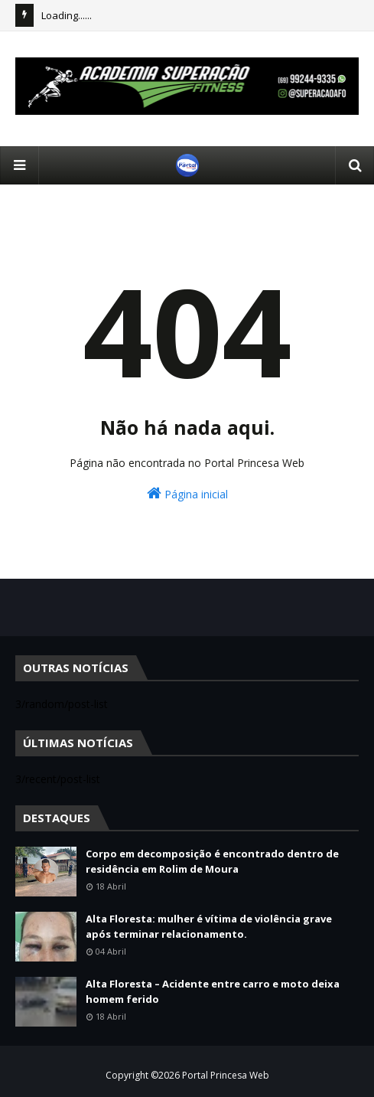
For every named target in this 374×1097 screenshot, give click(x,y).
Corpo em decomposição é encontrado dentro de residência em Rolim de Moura (212, 861)
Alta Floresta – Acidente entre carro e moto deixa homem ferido (213, 991)
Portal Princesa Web (225, 1075)
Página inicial (187, 493)
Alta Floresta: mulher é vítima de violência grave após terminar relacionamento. (209, 926)
